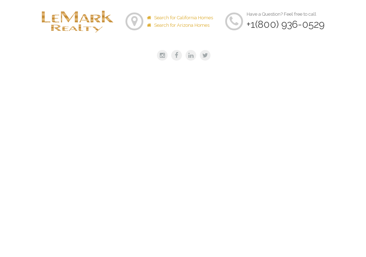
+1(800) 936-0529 (286, 24)
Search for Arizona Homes (178, 25)
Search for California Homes (180, 17)
